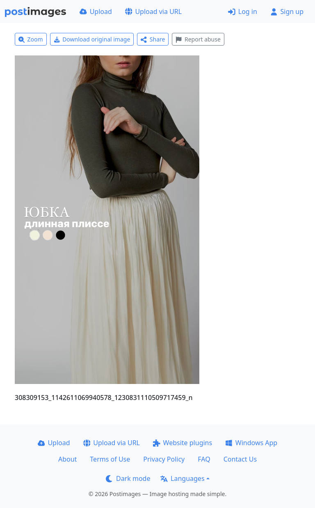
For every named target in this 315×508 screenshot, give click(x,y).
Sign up (287, 11)
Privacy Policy (164, 459)
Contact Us (240, 459)
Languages (182, 478)
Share (153, 39)
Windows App (251, 442)
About (67, 459)
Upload (96, 11)
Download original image (92, 39)
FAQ (204, 459)
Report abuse (198, 39)
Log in (242, 11)
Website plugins (182, 442)
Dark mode (128, 478)
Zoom (30, 39)
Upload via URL (153, 11)
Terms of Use (110, 459)
